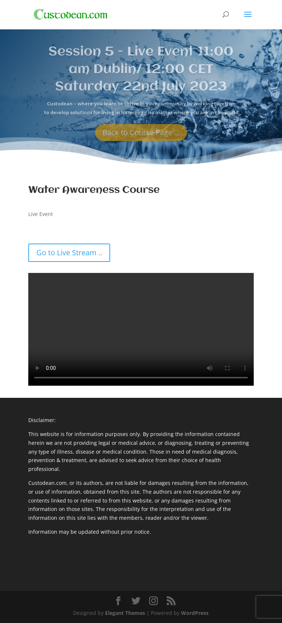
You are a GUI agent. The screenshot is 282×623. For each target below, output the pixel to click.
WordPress (195, 612)
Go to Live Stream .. (69, 253)
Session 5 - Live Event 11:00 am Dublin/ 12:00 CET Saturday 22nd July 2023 (141, 73)
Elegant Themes (125, 612)
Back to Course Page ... (141, 136)
